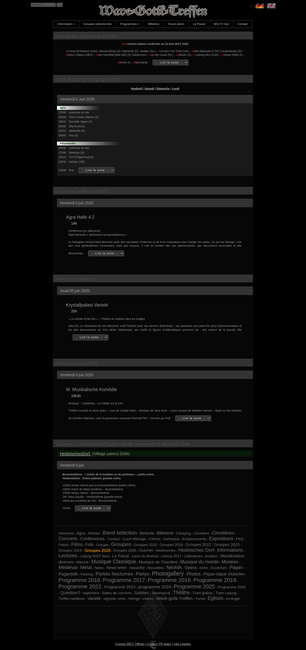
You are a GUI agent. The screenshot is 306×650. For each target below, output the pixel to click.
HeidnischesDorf (75, 453)
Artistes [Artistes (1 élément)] (94, 533)
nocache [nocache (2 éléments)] (137, 567)
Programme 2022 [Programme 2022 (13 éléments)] (80, 586)
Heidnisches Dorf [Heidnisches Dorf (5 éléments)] (196, 550)
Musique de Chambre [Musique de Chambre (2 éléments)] (158, 562)
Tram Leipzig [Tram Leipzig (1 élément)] (226, 593)
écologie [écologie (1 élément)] (233, 599)
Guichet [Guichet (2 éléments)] (146, 550)
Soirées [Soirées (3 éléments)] (141, 592)
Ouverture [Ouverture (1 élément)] (219, 568)
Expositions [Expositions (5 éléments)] (221, 538)
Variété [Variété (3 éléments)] (94, 598)
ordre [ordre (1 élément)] (203, 568)
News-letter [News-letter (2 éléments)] (116, 567)
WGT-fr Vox (221, 24)
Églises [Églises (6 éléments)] (215, 598)
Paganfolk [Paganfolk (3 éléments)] (68, 574)
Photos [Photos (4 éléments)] (194, 573)
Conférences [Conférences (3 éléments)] (92, 538)
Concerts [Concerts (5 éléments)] (68, 538)
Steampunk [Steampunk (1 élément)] (161, 593)
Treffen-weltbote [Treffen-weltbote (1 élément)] (72, 599)
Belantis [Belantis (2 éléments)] (147, 533)
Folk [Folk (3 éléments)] (89, 544)
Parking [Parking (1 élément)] (87, 574)
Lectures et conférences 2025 (80, 190)
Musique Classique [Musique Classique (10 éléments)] (113, 561)
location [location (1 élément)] (211, 556)
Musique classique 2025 (76, 362)
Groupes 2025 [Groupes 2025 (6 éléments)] (97, 550)
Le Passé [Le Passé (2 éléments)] (120, 556)
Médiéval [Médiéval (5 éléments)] (68, 567)
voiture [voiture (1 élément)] (148, 599)
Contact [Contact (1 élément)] (113, 539)
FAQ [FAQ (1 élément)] (239, 539)
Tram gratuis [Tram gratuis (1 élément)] (203, 593)
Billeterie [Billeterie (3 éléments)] (165, 533)
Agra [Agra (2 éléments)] (80, 533)
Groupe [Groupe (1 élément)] (102, 545)
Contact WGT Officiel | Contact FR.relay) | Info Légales (153, 644)
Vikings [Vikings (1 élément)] (134, 599)
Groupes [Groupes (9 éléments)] (121, 544)
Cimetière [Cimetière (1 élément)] (201, 533)
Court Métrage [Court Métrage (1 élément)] (134, 539)
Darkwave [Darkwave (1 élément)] (171, 539)
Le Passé (199, 24)
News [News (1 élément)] (99, 568)
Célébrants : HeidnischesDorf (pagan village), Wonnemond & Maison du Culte (122, 443)
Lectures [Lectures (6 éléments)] (68, 555)
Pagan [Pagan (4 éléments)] (236, 567)
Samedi (149, 88)
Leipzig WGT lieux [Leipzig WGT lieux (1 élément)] (94, 556)
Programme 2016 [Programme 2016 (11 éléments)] (79, 580)
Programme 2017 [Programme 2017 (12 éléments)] (124, 580)
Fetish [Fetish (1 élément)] (63, 545)
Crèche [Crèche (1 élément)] (154, 539)
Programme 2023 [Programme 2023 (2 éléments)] (119, 587)
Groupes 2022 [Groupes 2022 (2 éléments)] (198, 544)
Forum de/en (176, 24)
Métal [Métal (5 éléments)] (86, 567)
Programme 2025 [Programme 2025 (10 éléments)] (194, 586)
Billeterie (153, 24)
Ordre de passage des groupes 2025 (86, 78)
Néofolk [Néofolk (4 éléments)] (174, 567)
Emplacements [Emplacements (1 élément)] (194, 539)
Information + (66, 24)
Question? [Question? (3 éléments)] (70, 592)
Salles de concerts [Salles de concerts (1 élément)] (117, 593)
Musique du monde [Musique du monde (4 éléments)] (199, 561)
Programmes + (130, 24)
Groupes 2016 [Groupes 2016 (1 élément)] (145, 545)
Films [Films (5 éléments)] (77, 544)
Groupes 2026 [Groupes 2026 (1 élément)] (124, 550)
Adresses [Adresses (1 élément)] (66, 533)
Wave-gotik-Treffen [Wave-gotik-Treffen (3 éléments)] (174, 598)
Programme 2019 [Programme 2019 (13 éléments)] (214, 580)
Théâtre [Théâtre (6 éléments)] (181, 592)
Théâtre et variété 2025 (75, 278)
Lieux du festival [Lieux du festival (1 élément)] (145, 556)
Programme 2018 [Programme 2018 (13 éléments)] (169, 580)
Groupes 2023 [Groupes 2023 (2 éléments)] (226, 544)
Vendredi (136, 88)
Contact (243, 24)
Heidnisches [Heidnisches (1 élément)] (166, 550)
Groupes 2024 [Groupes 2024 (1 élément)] (70, 550)
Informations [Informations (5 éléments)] (230, 550)
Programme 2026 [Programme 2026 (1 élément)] (231, 587)
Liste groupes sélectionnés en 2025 (85, 35)
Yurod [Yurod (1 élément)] (200, 599)
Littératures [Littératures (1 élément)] (193, 556)
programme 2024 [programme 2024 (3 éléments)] (154, 586)
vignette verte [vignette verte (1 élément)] (114, 599)
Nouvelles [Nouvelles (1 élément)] (156, 568)
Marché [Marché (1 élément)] (82, 562)
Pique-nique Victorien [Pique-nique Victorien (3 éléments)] (224, 574)
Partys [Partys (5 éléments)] (142, 573)
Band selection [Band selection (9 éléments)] (120, 533)
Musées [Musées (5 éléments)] (230, 561)
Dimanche (163, 88)
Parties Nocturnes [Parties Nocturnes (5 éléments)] (114, 573)
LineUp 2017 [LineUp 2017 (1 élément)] (171, 556)
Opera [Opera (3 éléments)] (191, 567)
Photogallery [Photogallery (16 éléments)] (168, 573)
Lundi (175, 88)
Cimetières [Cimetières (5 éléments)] (223, 532)
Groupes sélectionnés (97, 24)
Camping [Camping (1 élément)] (183, 533)
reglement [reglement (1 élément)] (91, 593)
